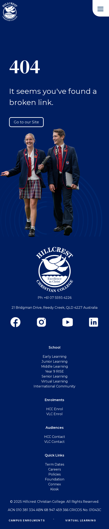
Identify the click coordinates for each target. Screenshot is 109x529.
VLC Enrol (54, 414)
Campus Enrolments (27, 520)
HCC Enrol (54, 409)
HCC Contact (54, 437)
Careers (54, 469)
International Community (54, 386)
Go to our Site (26, 122)
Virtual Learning (80, 520)
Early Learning (55, 357)
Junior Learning (55, 361)
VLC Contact (54, 442)
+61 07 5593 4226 (57, 298)
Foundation (54, 479)
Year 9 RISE (54, 371)
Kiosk (54, 489)
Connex (54, 484)
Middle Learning (54, 366)
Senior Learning (55, 376)
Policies (54, 474)
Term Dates (54, 464)
